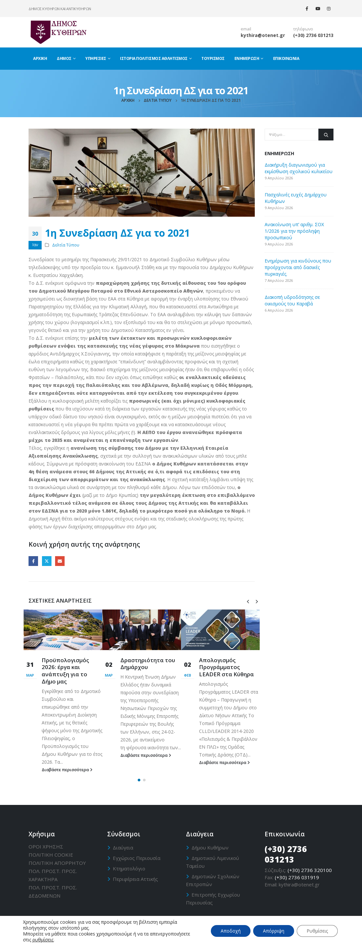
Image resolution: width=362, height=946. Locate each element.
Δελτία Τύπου (65, 245)
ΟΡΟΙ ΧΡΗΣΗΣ (46, 846)
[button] (139, 780)
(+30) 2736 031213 (313, 35)
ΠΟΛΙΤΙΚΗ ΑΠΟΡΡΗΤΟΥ (57, 863)
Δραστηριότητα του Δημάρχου (147, 663)
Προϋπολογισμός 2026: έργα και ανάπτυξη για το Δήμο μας (65, 670)
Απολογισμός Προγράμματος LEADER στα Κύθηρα (226, 667)
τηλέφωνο (303, 29)
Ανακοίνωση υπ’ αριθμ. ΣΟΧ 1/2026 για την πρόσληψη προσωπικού (294, 231)
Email (60, 561)
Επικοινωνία (286, 58)
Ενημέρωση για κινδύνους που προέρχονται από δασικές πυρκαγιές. (298, 267)
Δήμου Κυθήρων (210, 847)
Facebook (33, 561)
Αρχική (40, 58)
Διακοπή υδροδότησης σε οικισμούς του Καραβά (292, 300)
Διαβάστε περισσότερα (67, 770)
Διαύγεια (123, 847)
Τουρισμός (213, 58)
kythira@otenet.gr (263, 35)
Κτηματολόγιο (129, 868)
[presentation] (248, 601)
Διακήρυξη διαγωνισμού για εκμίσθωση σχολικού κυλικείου (298, 168)
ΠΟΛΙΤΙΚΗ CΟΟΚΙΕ (51, 854)
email (246, 29)
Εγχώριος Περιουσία (136, 858)
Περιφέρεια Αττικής (135, 879)
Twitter (46, 561)
